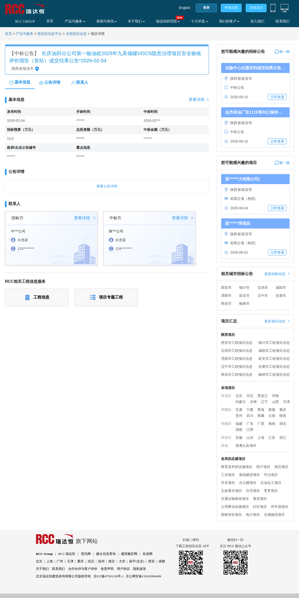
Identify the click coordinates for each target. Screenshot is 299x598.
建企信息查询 (106, 554)
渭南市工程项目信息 (236, 359)
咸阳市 (281, 288)
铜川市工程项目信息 (274, 343)
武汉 (91, 561)
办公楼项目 (247, 483)
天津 (286, 402)
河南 (275, 396)
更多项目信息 (277, 321)
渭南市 (226, 296)
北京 (238, 396)
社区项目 (260, 507)
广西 (260, 424)
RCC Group (44, 554)
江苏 (271, 438)
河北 (249, 396)
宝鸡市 (262, 288)
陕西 (282, 416)
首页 (49, 21)
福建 (238, 424)
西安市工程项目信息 (236, 343)
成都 (161, 561)
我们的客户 (229, 21)
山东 (249, 438)
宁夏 (249, 410)
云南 (271, 416)
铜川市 (244, 288)
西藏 (260, 416)
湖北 (282, 424)
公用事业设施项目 (235, 507)
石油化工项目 (270, 483)
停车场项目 (279, 507)
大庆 (122, 561)
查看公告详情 (106, 186)
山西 (275, 402)
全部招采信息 (76, 34)
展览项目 (260, 499)
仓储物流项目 (274, 515)
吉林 (253, 402)
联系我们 (283, 21)
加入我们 (257, 21)
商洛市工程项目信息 (236, 374)
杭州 (101, 561)
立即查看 (277, 97)
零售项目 (271, 491)
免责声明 (107, 569)
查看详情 (199, 99)
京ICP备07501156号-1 (108, 576)
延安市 (244, 296)
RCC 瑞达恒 (66, 554)
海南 (271, 424)
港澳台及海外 (245, 446)
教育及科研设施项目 (236, 467)
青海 (260, 410)
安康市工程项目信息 (274, 367)
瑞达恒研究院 (168, 21)
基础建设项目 (249, 475)
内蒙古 (240, 402)
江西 (249, 430)
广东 (249, 424)
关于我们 (136, 21)
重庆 (282, 410)
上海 (260, 438)
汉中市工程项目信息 (236, 367)
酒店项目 (281, 467)
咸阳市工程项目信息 (274, 351)
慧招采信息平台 (49, 34)
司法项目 (271, 475)
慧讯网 (86, 554)
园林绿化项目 (231, 515)
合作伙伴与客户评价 (82, 569)
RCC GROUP (25, 21)
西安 (151, 561)
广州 (60, 561)
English (184, 8)
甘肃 (238, 410)
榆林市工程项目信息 (274, 374)
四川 (249, 416)
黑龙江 (262, 396)
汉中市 (262, 296)
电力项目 (253, 515)
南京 (111, 561)
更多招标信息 (277, 274)
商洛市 (226, 303)
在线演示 (256, 7)
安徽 (238, 438)
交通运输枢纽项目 (235, 499)
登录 (206, 7)
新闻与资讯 (106, 21)
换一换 (282, 52)
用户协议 (123, 569)
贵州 (238, 416)
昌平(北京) (136, 561)
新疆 (271, 410)
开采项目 (228, 483)
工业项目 (228, 475)
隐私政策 (139, 569)
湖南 (238, 430)
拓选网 (147, 554)
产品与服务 (75, 21)
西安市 (226, 288)
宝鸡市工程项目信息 (236, 351)
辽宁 (264, 402)
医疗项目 (263, 467)
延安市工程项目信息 (274, 359)
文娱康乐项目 (231, 491)
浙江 (282, 438)
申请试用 (231, 7)
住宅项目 (253, 491)
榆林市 (244, 303)
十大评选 (199, 21)
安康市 (281, 296)
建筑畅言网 (129, 554)
